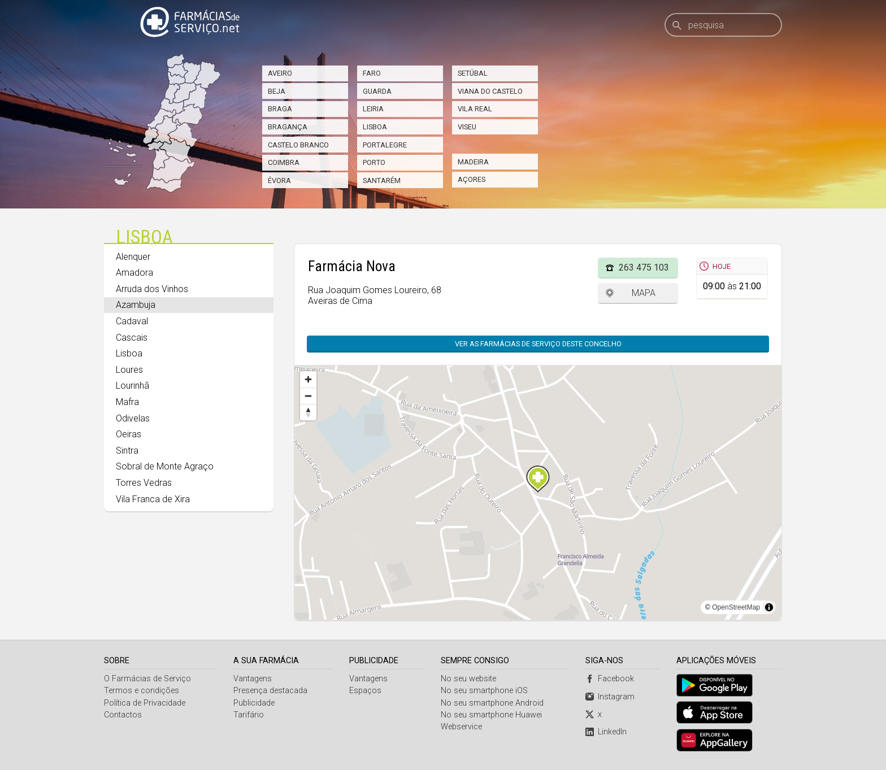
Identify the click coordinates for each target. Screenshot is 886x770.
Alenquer (133, 256)
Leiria (373, 109)
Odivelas (133, 418)
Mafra (127, 402)
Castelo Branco (298, 145)
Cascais (131, 337)
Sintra (127, 450)
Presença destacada (270, 690)
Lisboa (375, 127)
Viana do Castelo (490, 91)
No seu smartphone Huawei (491, 715)
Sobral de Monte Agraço (165, 466)
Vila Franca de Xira (153, 499)
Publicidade (254, 703)
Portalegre (385, 145)
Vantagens (252, 679)
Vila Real (475, 109)
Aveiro (280, 73)
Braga (280, 109)
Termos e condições (141, 690)
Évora (279, 180)
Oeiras (128, 434)
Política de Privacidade (144, 703)
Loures (129, 369)
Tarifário (248, 715)
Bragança (287, 127)
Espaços (365, 690)
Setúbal (473, 73)
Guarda (377, 91)
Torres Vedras (144, 482)
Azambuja (135, 304)
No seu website (468, 679)
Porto (374, 162)
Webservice (461, 727)
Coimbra (283, 162)
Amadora (134, 272)
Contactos (123, 715)
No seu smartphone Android (492, 703)
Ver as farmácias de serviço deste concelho (544, 344)
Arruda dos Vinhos (152, 289)
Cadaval (132, 321)
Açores (471, 179)
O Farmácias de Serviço (147, 679)
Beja (276, 91)
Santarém (382, 180)
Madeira (473, 162)
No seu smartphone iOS (484, 690)
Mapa (643, 293)
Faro (372, 73)
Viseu (467, 127)
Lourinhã (132, 385)
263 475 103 (644, 267)
